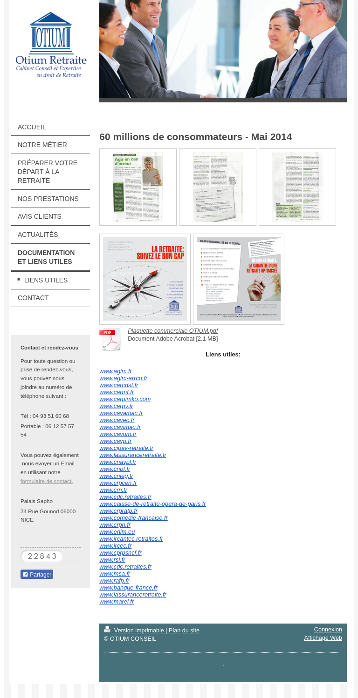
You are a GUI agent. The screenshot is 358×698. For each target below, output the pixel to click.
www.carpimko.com (125, 399)
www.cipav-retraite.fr (126, 447)
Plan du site (184, 630)
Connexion (328, 629)
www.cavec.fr (116, 419)
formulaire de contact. (47, 481)
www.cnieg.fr (116, 475)
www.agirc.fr (115, 371)
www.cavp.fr (115, 440)
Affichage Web (323, 638)
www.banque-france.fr (128, 587)
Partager (36, 574)
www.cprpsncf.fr (120, 552)
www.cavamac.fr (121, 412)
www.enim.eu (117, 531)
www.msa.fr (114, 573)
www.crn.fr (113, 489)
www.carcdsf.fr (118, 385)
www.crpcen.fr (118, 482)
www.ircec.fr (115, 545)
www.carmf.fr (116, 392)
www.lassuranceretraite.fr (132, 454)
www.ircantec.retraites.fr (131, 538)
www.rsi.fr (112, 559)
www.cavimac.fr (120, 426)
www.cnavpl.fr (117, 461)
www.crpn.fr (115, 524)
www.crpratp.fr (118, 510)
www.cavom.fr (118, 433)
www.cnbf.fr (114, 468)
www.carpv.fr (116, 406)
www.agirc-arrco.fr (123, 378)
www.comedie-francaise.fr (133, 517)
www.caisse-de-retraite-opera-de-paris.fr (152, 503)
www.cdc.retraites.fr (125, 496)
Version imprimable (134, 630)
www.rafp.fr (114, 580)
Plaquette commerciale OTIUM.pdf (173, 331)
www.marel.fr (116, 601)
